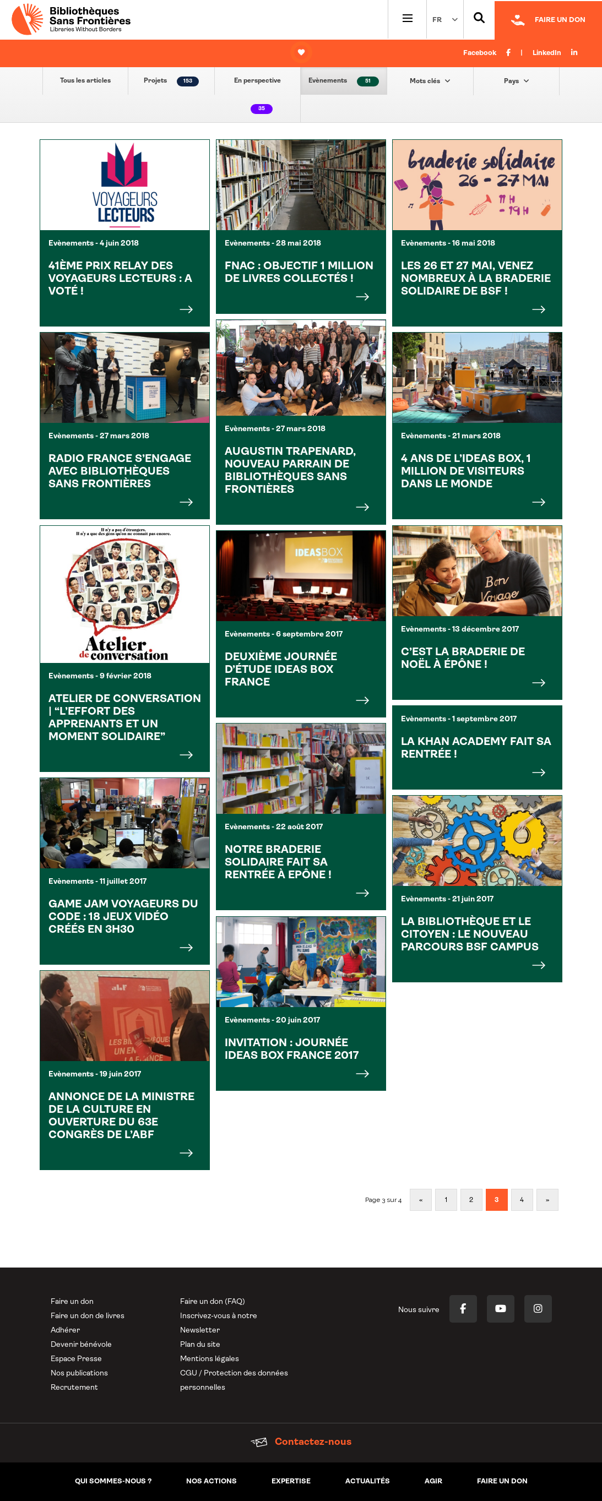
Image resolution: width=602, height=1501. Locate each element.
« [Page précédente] (420, 1200)
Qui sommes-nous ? (113, 1481)
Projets (171, 81)
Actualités (367, 1481)
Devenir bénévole (81, 1345)
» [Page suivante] (547, 1200)
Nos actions (211, 1481)
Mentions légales (209, 1359)
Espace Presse (76, 1359)
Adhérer (65, 1330)
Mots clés (430, 81)
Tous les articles (85, 81)
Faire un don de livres (87, 1316)
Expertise (291, 1481)
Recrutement (74, 1388)
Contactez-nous (301, 1442)
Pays (516, 81)
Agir (433, 1481)
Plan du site (200, 1345)
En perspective (257, 96)
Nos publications (79, 1373)
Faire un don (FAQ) (212, 1302)
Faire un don (72, 1302)
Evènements (343, 81)
